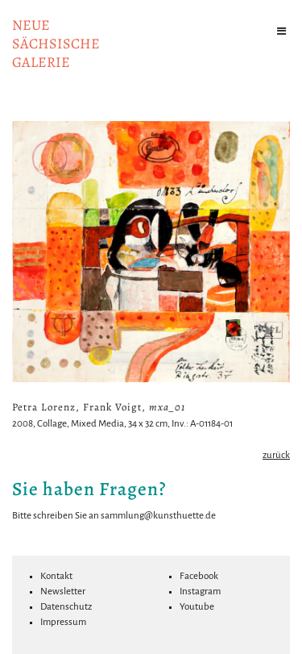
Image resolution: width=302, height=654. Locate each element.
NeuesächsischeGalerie (56, 43)
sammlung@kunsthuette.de (158, 515)
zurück (276, 455)
